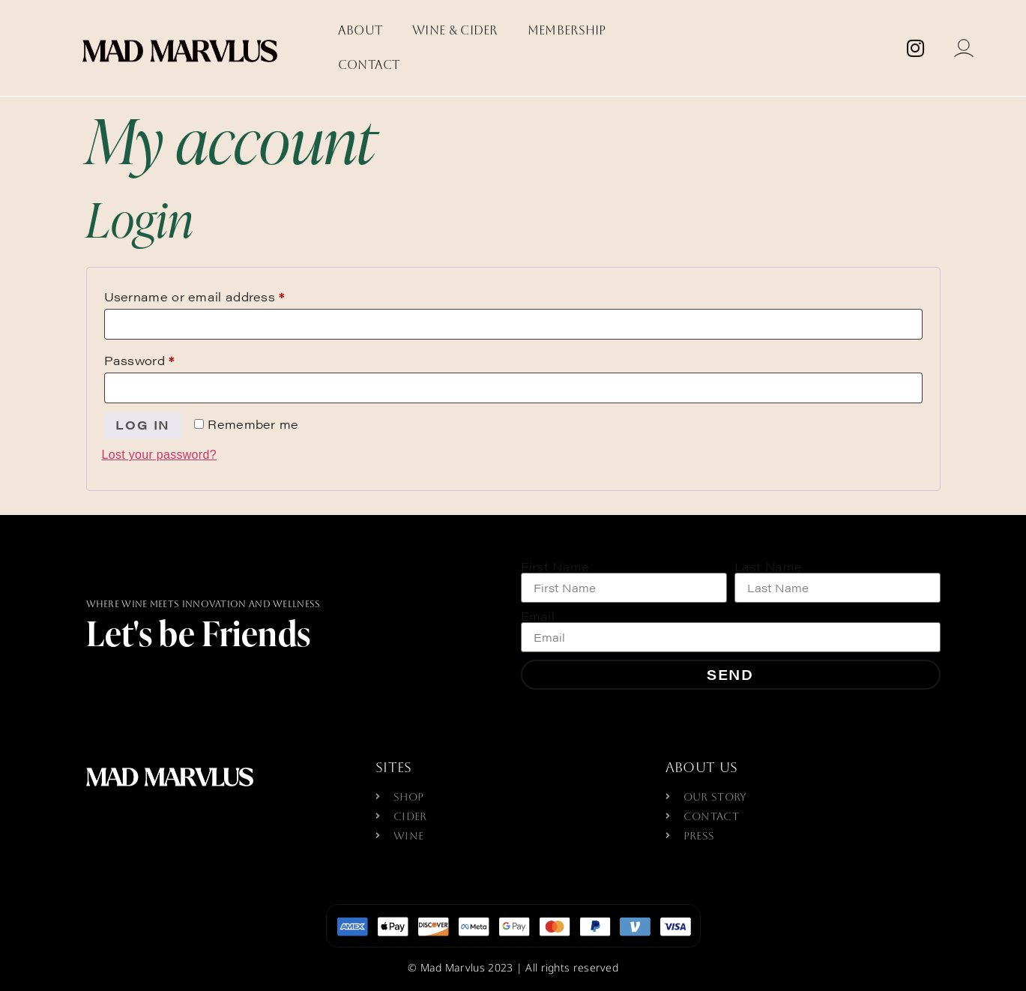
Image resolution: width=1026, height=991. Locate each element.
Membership (567, 30)
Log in (143, 424)
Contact (369, 65)
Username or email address (222, 295)
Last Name (768, 567)
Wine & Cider (455, 30)
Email (538, 616)
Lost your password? (159, 454)
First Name (555, 567)
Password (167, 359)
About (360, 30)
